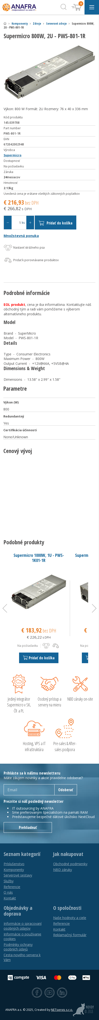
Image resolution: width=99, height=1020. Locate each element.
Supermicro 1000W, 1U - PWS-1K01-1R (39, 557)
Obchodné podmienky (70, 864)
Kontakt (10, 898)
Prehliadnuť (28, 827)
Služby (9, 881)
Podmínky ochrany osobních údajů (18, 947)
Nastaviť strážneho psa (24, 248)
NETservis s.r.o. (62, 1010)
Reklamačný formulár (69, 935)
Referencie (12, 886)
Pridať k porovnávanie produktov (31, 260)
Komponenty (20, 24)
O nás (8, 892)
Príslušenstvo (14, 864)
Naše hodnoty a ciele (69, 917)
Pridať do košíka (55, 223)
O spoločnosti (67, 908)
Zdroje (37, 24)
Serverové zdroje (56, 24)
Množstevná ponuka (21, 235)
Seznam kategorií (22, 854)
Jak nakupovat (68, 854)
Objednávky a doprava (18, 911)
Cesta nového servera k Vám (22, 957)
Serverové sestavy (18, 875)
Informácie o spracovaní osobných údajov (23, 926)
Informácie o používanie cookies (22, 936)
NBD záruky (62, 869)
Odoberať (65, 789)
